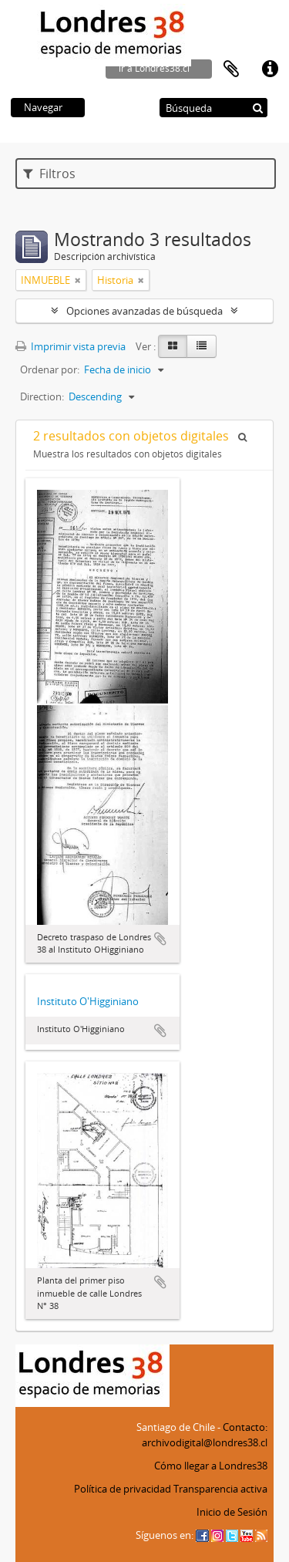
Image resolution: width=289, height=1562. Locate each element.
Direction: (42, 396)
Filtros (49, 173)
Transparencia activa (220, 1489)
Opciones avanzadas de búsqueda (144, 311)
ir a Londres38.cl (154, 68)
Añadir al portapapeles (160, 938)
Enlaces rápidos (269, 69)
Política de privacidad (122, 1489)
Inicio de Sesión (232, 1512)
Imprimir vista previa (70, 346)
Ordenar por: (49, 369)
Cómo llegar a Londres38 (210, 1466)
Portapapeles (231, 69)
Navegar (43, 107)
